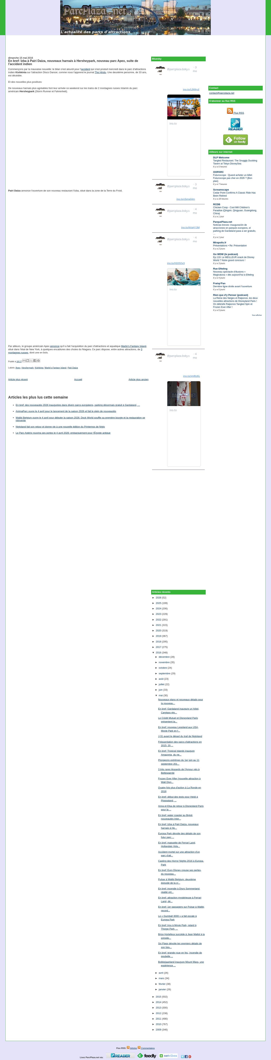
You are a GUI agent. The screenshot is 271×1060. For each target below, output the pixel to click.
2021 (159, 625)
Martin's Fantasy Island (133, 346)
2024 (159, 608)
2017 (159, 647)
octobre (163, 667)
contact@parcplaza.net (221, 93)
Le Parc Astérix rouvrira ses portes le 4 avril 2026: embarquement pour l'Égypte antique (63, 432)
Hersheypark (28, 368)
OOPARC (218, 172)
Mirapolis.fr (219, 242)
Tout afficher (257, 315)
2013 (159, 1007)
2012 (159, 1013)
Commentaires (146, 1048)
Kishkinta (39, 368)
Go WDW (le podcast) (225, 254)
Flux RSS (235, 113)
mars (162, 978)
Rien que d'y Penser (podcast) (230, 295)
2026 (159, 597)
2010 (159, 1024)
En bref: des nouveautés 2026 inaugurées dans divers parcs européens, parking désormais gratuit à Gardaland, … (78, 405)
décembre (164, 656)
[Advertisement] (135, 43)
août (161, 678)
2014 (159, 1002)
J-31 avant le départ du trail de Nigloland (180, 736)
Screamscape (221, 189)
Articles (132, 1048)
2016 (159, 652)
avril (161, 972)
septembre (165, 673)
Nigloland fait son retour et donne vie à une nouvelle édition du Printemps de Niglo (60, 426)
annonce (54, 346)
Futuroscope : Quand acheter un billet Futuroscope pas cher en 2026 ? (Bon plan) (232, 178)
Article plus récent (18, 379)
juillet (162, 684)
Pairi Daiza (73, 368)
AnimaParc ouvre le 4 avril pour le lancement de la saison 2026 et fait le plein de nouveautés (66, 411)
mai (161, 695)
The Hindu (100, 72)
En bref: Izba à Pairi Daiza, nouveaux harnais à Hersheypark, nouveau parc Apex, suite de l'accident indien (73, 62)
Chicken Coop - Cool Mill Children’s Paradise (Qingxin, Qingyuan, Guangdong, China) (235, 210)
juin (161, 689)
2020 (159, 630)
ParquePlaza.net (222, 221)
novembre (164, 662)
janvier (163, 989)
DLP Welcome (221, 157)
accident (85, 69)
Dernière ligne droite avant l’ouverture (232, 286)
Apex (18, 368)
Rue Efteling (220, 268)
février (162, 984)
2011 (159, 1018)
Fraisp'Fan (219, 283)
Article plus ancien (139, 379)
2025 (159, 603)
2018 (159, 641)
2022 (159, 619)
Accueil (78, 379)
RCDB (216, 204)
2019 (159, 636)
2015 (159, 996)
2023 (159, 614)
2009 (159, 1029)
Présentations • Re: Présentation (230, 245)
